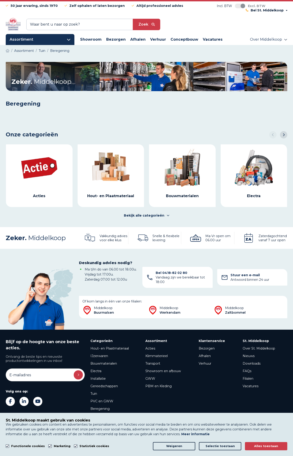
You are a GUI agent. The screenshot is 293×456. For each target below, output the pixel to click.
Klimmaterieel (156, 356)
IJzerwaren (99, 356)
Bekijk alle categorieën (146, 215)
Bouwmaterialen (103, 363)
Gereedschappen (104, 386)
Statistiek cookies (94, 446)
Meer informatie (195, 434)
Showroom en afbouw (163, 371)
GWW (150, 378)
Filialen (248, 378)
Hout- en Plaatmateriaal (109, 348)
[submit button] (146, 24)
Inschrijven (78, 374)
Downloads (251, 363)
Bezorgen (207, 348)
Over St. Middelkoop (259, 348)
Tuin (93, 394)
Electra (95, 371)
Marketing (62, 446)
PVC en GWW (101, 401)
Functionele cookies (28, 446)
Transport (152, 363)
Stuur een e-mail (245, 275)
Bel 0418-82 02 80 (171, 273)
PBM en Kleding (158, 386)
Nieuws (249, 356)
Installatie (98, 378)
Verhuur (205, 363)
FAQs (247, 371)
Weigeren (174, 446)
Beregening (100, 409)
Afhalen (205, 356)
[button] (273, 134)
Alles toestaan (266, 446)
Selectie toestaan (220, 446)
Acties (150, 348)
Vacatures (250, 386)
